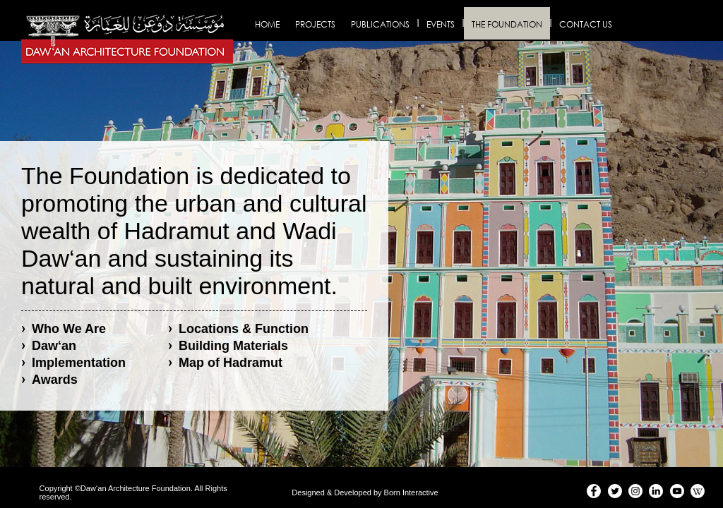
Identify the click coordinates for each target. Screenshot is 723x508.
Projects (315, 24)
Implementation (79, 363)
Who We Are (69, 329)
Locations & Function (244, 329)
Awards (55, 380)
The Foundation (507, 24)
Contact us (585, 24)
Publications (380, 24)
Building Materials (233, 346)
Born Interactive (411, 492)
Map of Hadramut (230, 363)
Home (267, 24)
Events (440, 24)
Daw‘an (54, 346)
